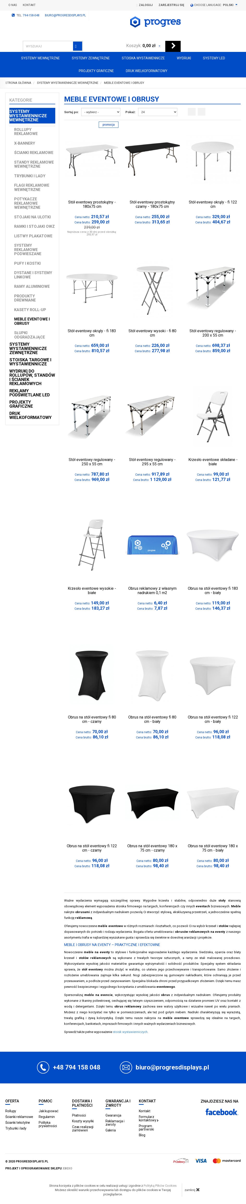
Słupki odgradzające (29, 335)
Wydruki (184, 58)
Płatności (79, 1115)
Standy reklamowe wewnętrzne (34, 164)
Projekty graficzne (96, 71)
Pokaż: (130, 112)
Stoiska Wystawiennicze (143, 58)
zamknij (192, 1189)
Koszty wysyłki (83, 1121)
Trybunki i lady (29, 176)
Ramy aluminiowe (32, 286)
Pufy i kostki (27, 263)
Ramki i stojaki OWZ (34, 226)
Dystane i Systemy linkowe (33, 274)
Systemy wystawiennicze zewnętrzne (28, 348)
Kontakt (29, 5)
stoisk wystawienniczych (130, 1032)
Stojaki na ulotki (32, 217)
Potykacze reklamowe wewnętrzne (27, 203)
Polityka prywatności (48, 1124)
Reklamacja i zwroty (114, 1122)
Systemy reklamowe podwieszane (27, 249)
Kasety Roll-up (30, 309)
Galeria (110, 1130)
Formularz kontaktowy (149, 1118)
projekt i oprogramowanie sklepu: (38, 1168)
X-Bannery (24, 143)
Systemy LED (214, 58)
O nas (12, 5)
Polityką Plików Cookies (160, 1185)
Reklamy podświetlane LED (29, 393)
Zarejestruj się (171, 5)
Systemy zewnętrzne (91, 58)
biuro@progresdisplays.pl (65, 15)
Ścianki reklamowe (33, 152)
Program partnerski (146, 1127)
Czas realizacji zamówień (83, 1128)
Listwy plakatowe (33, 236)
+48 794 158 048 (76, 1067)
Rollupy (10, 1111)
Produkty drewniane (25, 298)
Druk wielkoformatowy (146, 71)
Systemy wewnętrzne (40, 58)
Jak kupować (48, 1111)
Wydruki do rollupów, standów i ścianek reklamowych (32, 377)
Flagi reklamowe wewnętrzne (31, 187)
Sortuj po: (71, 112)
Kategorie (20, 100)
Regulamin (47, 1117)
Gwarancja (113, 1115)
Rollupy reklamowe (26, 131)
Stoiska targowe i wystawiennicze (30, 362)
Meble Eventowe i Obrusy (32, 321)
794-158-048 (31, 15)
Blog (142, 1135)
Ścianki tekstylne (17, 1122)
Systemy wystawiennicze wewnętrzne (28, 115)
